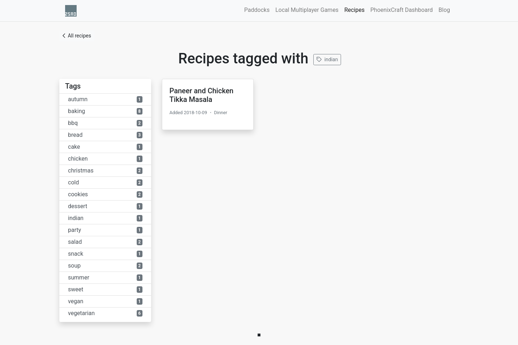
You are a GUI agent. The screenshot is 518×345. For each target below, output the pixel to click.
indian (327, 59)
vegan (105, 301)
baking (105, 111)
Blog (444, 9)
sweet (105, 289)
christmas (105, 170)
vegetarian (105, 313)
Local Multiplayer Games (306, 9)
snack (105, 253)
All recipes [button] (77, 36)
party (105, 230)
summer (105, 277)
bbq (105, 123)
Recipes (355, 9)
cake (105, 146)
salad (105, 241)
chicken (105, 158)
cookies (105, 194)
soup (105, 265)
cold (105, 182)
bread (105, 134)
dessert (105, 206)
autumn (105, 99)
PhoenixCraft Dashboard (401, 9)
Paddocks (257, 9)
